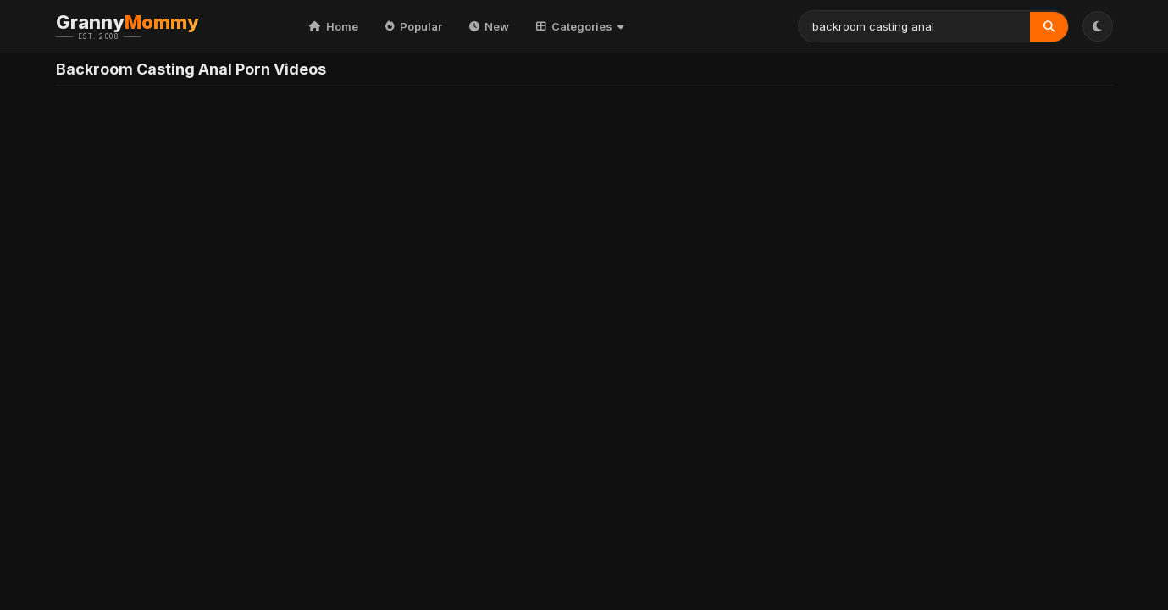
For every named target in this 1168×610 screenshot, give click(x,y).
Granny (153, 26)
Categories (580, 26)
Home (333, 26)
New (489, 26)
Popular (413, 26)
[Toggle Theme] (1097, 26)
